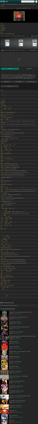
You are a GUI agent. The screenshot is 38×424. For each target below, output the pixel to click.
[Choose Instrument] (23, 50)
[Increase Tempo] (9, 36)
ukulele (10, 50)
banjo (17, 50)
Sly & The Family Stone (12, 4)
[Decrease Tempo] (1, 36)
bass (21, 50)
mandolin (13, 50)
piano (6, 50)
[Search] (33, 1)
